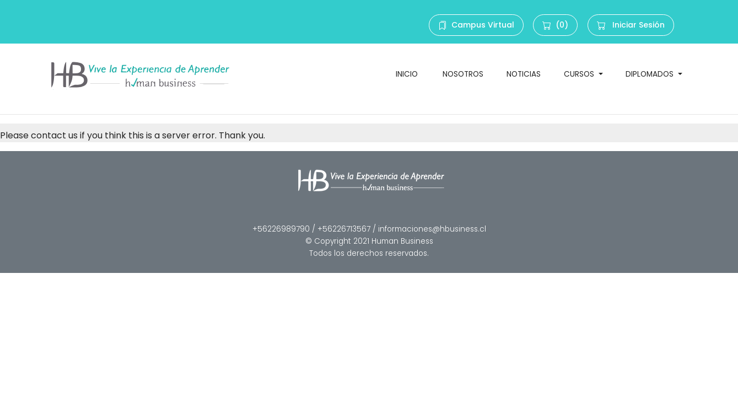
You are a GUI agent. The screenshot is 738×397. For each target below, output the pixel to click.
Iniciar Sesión (631, 24)
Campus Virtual (476, 24)
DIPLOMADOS (651, 74)
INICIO (408, 74)
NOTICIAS (524, 74)
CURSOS (580, 74)
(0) (555, 24)
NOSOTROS (463, 74)
